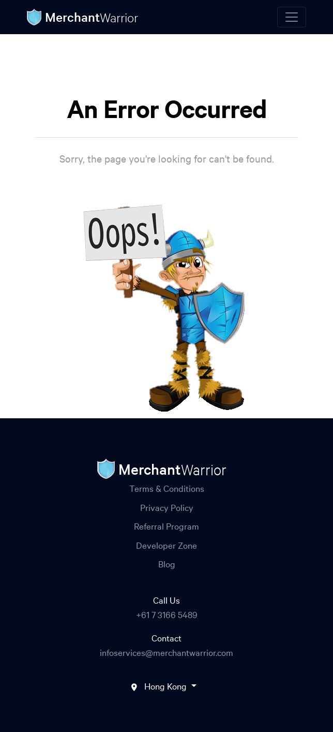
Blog (166, 563)
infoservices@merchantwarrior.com (166, 652)
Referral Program (166, 526)
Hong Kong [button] (166, 686)
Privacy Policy (166, 507)
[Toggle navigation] (291, 17)
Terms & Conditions (166, 488)
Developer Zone (166, 545)
